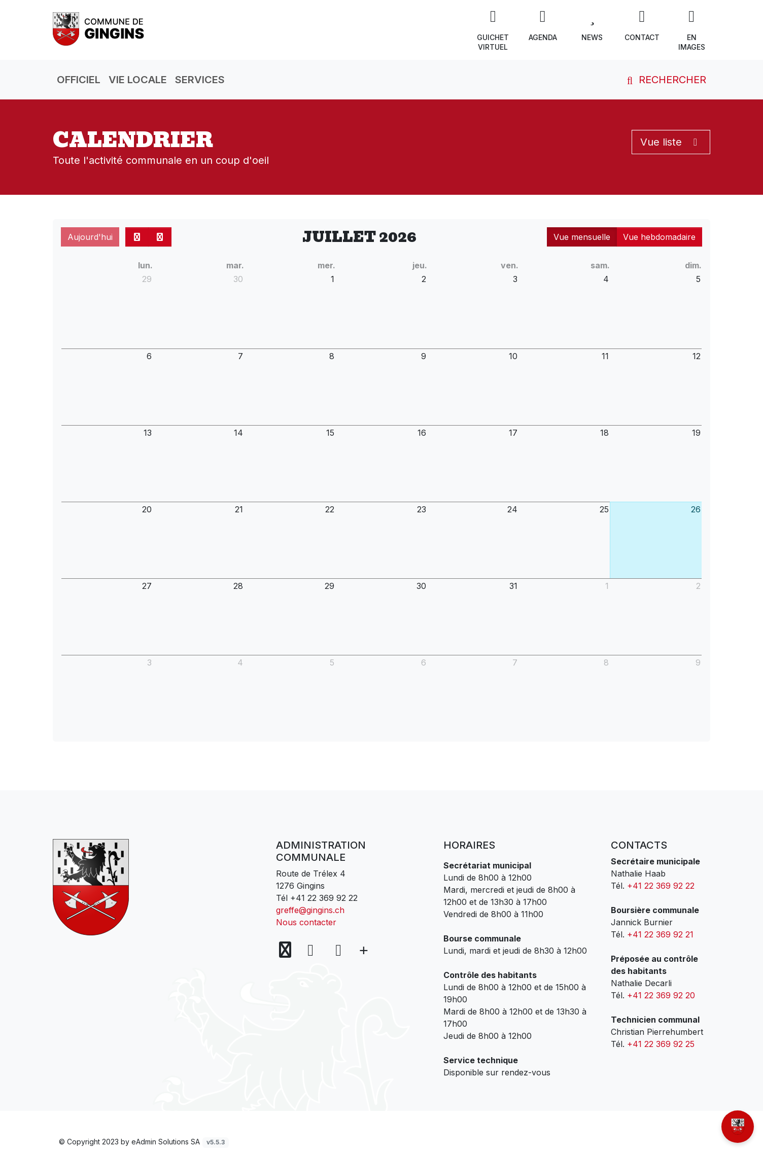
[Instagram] (338, 950)
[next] (159, 237)
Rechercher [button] (664, 80)
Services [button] (200, 80)
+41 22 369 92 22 (324, 898)
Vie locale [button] (138, 80)
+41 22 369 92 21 (660, 934)
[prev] (137, 237)
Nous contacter (306, 922)
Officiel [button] (78, 80)
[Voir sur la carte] (286, 950)
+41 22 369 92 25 (661, 1044)
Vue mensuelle (581, 237)
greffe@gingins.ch (310, 910)
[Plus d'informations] (363, 950)
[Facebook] (312, 950)
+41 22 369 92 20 (661, 995)
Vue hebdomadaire (659, 237)
